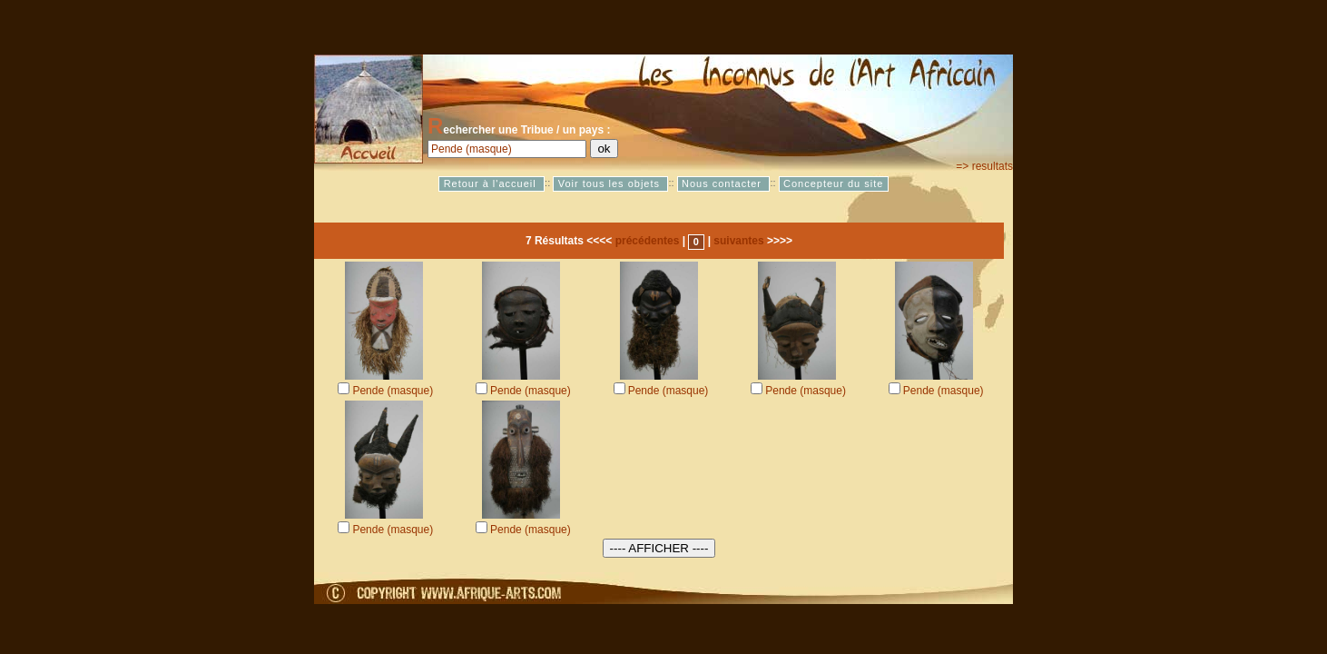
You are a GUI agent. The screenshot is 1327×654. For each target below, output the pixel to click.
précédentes (647, 240)
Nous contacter (723, 183)
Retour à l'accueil (492, 183)
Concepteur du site (833, 183)
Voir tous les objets (611, 183)
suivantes (738, 240)
